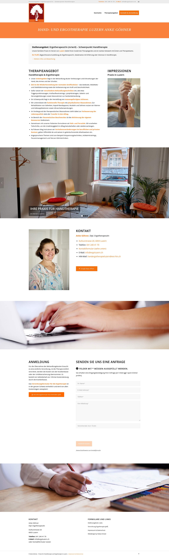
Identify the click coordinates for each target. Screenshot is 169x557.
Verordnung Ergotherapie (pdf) (98, 527)
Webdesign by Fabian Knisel (97, 534)
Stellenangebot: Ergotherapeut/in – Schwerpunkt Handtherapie (52, 1)
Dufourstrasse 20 (35, 530)
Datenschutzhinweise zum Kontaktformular (88, 450)
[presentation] (92, 436)
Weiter (167, 182)
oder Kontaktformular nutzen (40, 542)
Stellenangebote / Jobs (95, 523)
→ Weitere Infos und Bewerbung (43, 59)
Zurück (2, 182)
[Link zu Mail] (138, 1)
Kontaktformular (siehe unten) (92, 248)
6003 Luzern (33, 532)
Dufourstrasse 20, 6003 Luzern (93, 241)
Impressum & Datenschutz (96, 530)
